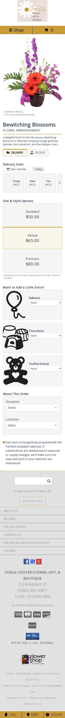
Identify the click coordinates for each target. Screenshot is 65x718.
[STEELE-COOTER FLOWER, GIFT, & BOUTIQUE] (32, 20)
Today (38, 169)
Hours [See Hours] (54, 714)
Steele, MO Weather (15, 685)
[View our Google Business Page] (32, 563)
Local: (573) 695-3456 (32, 596)
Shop (16, 30)
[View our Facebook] (26, 563)
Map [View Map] (32, 714)
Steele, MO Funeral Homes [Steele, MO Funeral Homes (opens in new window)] (24, 673)
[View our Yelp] (39, 563)
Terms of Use (33, 704)
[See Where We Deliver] (32, 500)
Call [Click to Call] (11, 714)
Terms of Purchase (43, 697)
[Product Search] (33, 481)
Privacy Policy (17, 697)
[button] (32, 636)
